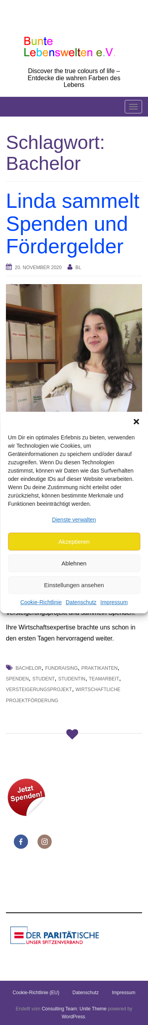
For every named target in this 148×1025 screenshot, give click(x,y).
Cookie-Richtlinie (41, 602)
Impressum (113, 602)
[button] (136, 422)
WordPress (73, 1016)
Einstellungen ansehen (74, 585)
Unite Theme (93, 1009)
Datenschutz (81, 602)
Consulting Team (59, 1009)
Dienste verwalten (74, 519)
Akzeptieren (74, 541)
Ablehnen (74, 563)
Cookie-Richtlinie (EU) (36, 992)
